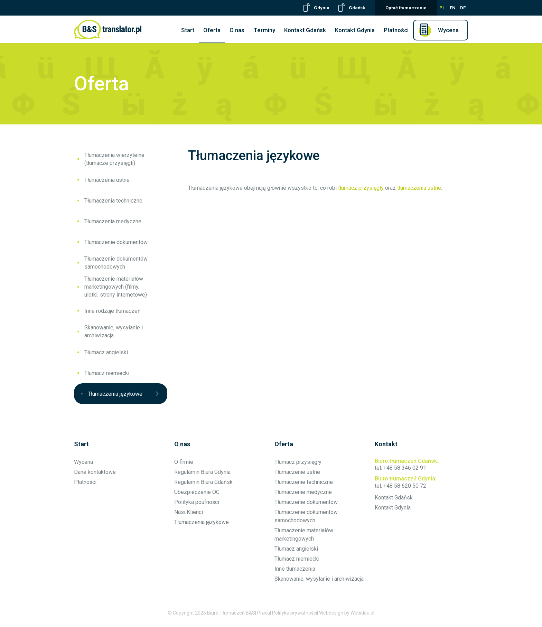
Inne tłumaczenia (294, 568)
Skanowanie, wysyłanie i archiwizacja (113, 331)
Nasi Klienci (188, 512)
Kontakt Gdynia (355, 30)
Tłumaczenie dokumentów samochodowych (116, 262)
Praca (263, 613)
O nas (237, 30)
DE (463, 7)
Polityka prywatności (294, 613)
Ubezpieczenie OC (196, 492)
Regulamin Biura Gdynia (202, 472)
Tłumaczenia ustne (107, 180)
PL (442, 7)
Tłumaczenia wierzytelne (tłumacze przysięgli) (114, 159)
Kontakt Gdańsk (305, 30)
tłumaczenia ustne (419, 188)
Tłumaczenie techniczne (303, 482)
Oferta (212, 30)
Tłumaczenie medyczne (303, 492)
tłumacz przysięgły (361, 188)
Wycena (448, 30)
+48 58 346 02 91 (404, 468)
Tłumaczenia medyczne (112, 221)
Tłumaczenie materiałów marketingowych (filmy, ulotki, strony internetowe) (115, 286)
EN (453, 7)
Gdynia (321, 7)
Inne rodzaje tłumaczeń (112, 311)
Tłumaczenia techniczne (113, 200)
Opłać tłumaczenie (406, 7)
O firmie (183, 462)
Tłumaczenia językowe (115, 394)
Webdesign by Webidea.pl (346, 613)
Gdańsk (357, 7)
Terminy (264, 30)
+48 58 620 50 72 (404, 486)
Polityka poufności (196, 502)
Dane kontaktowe (95, 472)
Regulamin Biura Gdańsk (203, 482)
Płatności (396, 30)
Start (187, 30)
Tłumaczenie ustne (297, 472)
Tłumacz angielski (106, 352)
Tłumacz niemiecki (106, 373)
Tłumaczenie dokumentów (116, 242)
